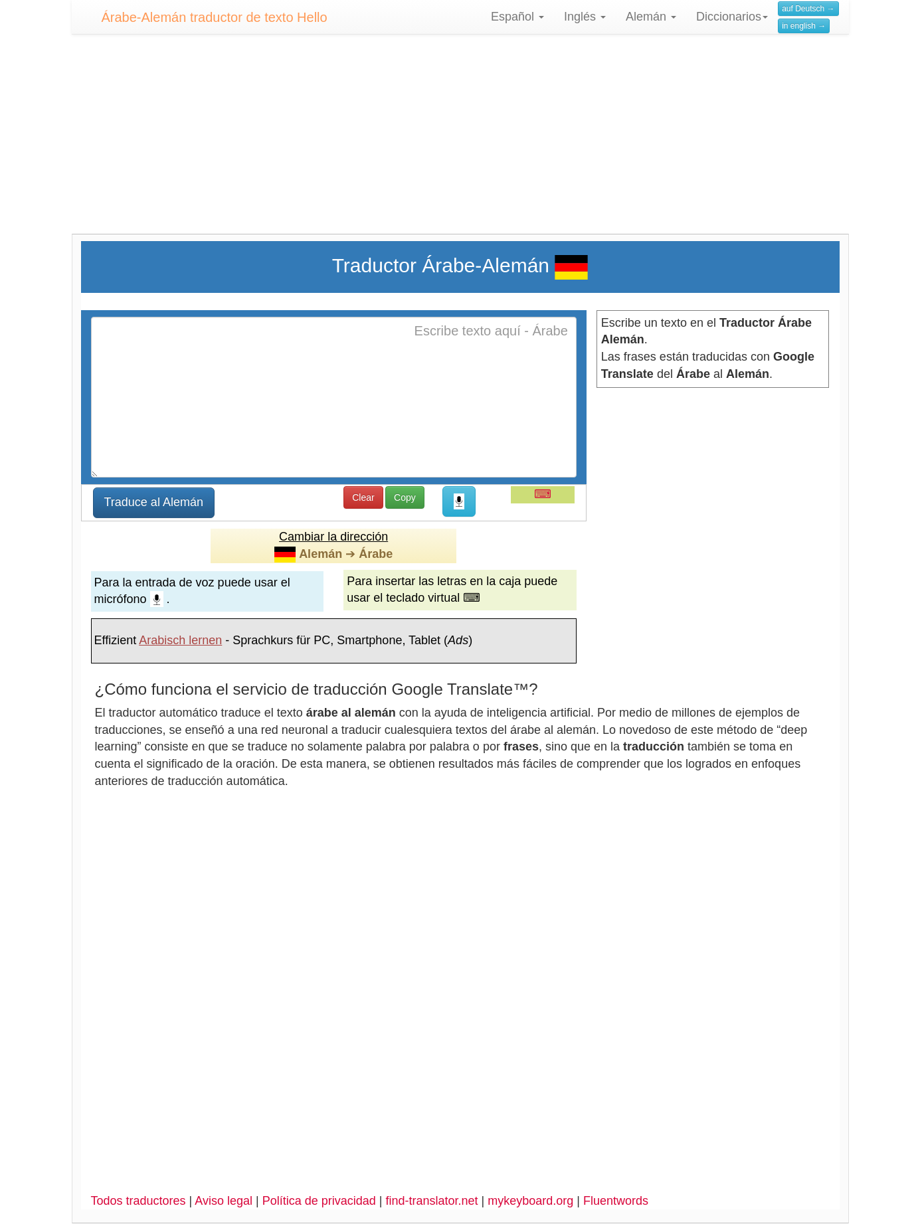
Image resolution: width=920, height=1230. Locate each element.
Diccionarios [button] (732, 16)
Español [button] (517, 16)
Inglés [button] (585, 16)
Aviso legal (223, 1200)
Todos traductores (138, 1200)
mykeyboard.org (530, 1200)
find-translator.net (431, 1200)
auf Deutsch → (808, 8)
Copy (405, 497)
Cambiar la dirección (333, 536)
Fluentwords (615, 1200)
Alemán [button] (651, 16)
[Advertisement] (460, 141)
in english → (804, 26)
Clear (363, 497)
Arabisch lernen (180, 640)
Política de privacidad (319, 1200)
